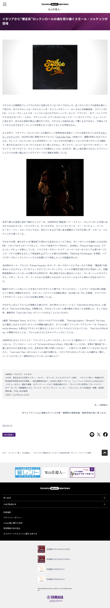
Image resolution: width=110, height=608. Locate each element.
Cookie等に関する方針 (12, 523)
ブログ (8, 394)
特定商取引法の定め (11, 528)
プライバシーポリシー (12, 517)
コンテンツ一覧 (13, 453)
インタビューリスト (21, 394)
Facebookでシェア (105, 434)
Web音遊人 (9, 434)
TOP (3, 453)
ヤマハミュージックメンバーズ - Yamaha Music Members (55, 4)
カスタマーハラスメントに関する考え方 (20, 533)
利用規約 (7, 512)
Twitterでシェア (98, 434)
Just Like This (63, 136)
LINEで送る (92, 434)
